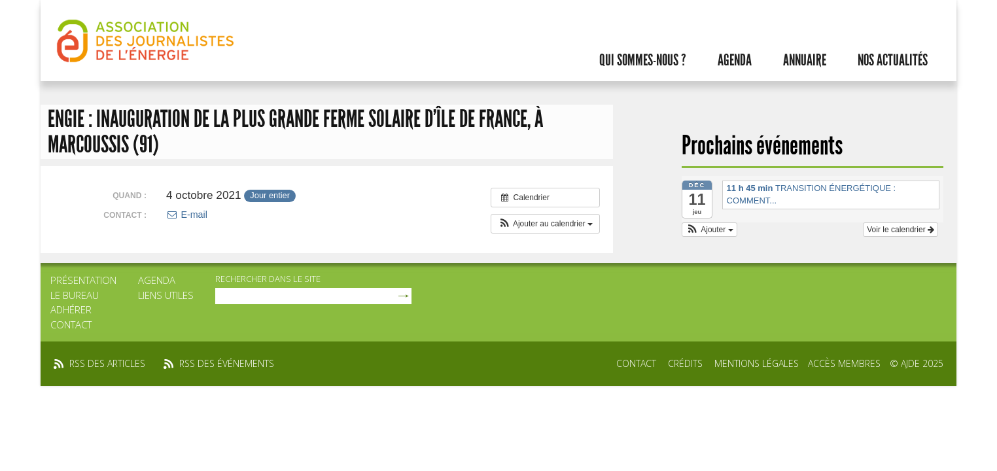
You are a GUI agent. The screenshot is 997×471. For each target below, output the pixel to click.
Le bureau (74, 295)
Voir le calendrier (900, 229)
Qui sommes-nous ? (642, 60)
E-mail (186, 214)
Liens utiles (166, 295)
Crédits (685, 363)
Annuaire (804, 60)
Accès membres (844, 363)
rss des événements (226, 363)
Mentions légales (756, 363)
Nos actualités (893, 60)
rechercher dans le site (268, 279)
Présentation (83, 280)
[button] (545, 224)
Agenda (735, 60)
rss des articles (107, 363)
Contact (71, 324)
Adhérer (71, 309)
